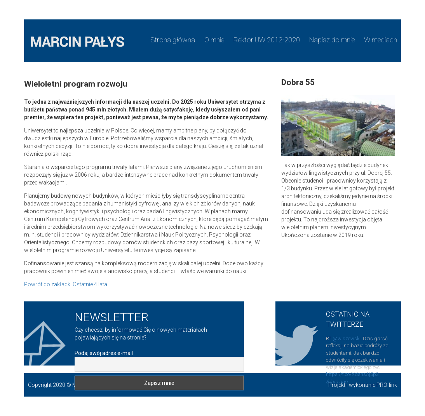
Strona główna (172, 40)
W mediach (380, 40)
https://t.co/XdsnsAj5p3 (352, 374)
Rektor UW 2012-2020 (266, 40)
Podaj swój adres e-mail (104, 353)
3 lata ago (336, 382)
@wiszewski (347, 338)
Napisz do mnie (332, 40)
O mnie (214, 40)
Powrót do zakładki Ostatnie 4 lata (65, 284)
